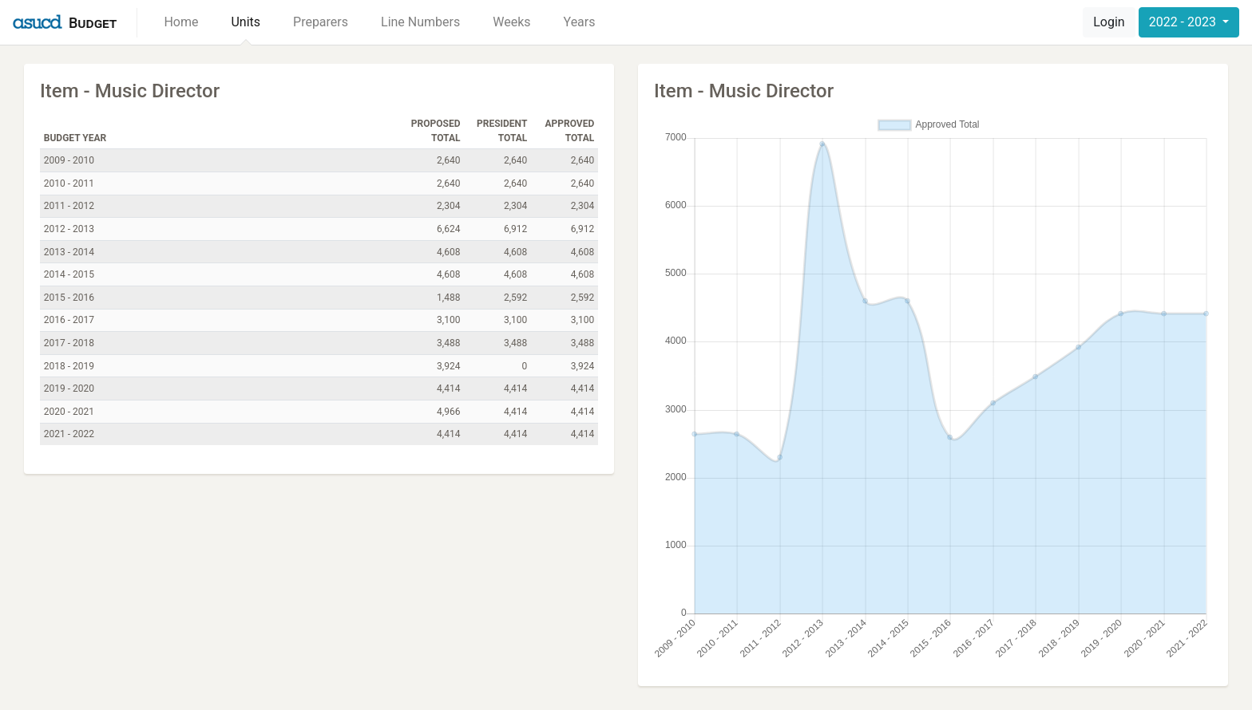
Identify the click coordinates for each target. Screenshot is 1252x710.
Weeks (511, 22)
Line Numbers (420, 22)
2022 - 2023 (1184, 22)
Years (580, 22)
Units (245, 22)
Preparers (320, 22)
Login (1108, 22)
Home (181, 22)
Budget (93, 22)
